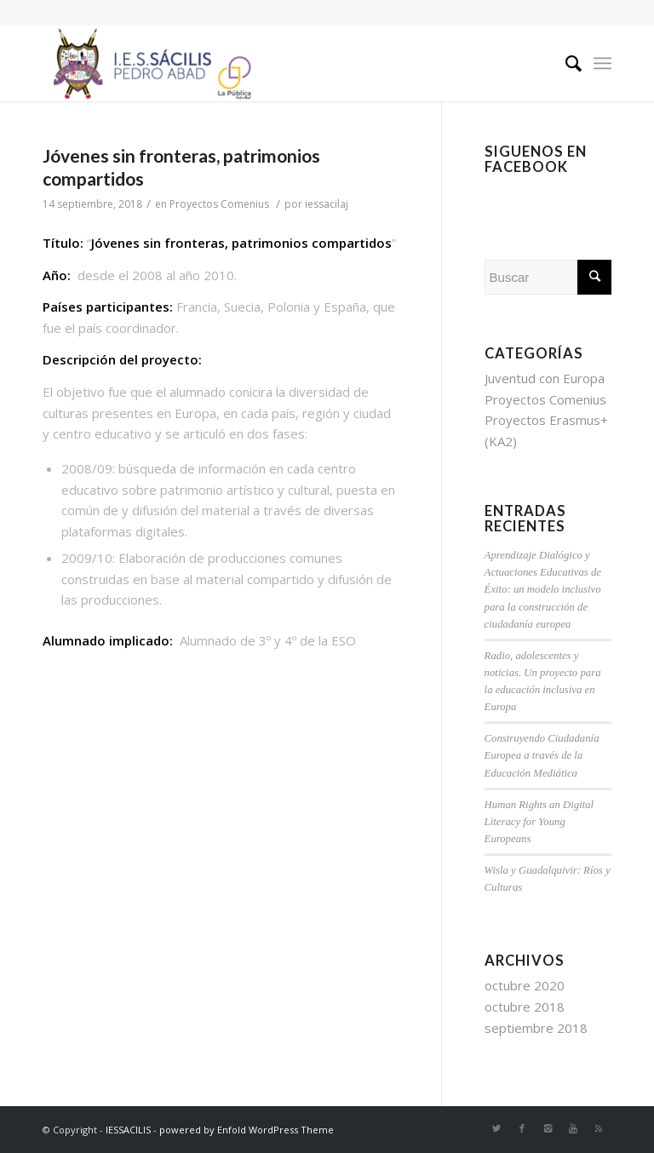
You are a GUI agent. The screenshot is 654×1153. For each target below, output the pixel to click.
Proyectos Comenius (219, 204)
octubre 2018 (525, 1006)
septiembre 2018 (536, 1027)
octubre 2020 (525, 985)
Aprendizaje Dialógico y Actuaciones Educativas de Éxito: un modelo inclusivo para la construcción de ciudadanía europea (543, 589)
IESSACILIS (128, 1129)
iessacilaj (326, 204)
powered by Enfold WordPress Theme (246, 1129)
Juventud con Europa (545, 378)
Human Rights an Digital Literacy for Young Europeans (539, 822)
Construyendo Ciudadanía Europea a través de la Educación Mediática (542, 755)
